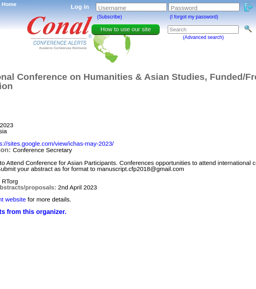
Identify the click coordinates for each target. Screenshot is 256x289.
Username (112, 8)
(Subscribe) (109, 17)
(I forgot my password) (194, 17)
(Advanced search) (203, 37)
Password (184, 8)
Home (9, 4)
